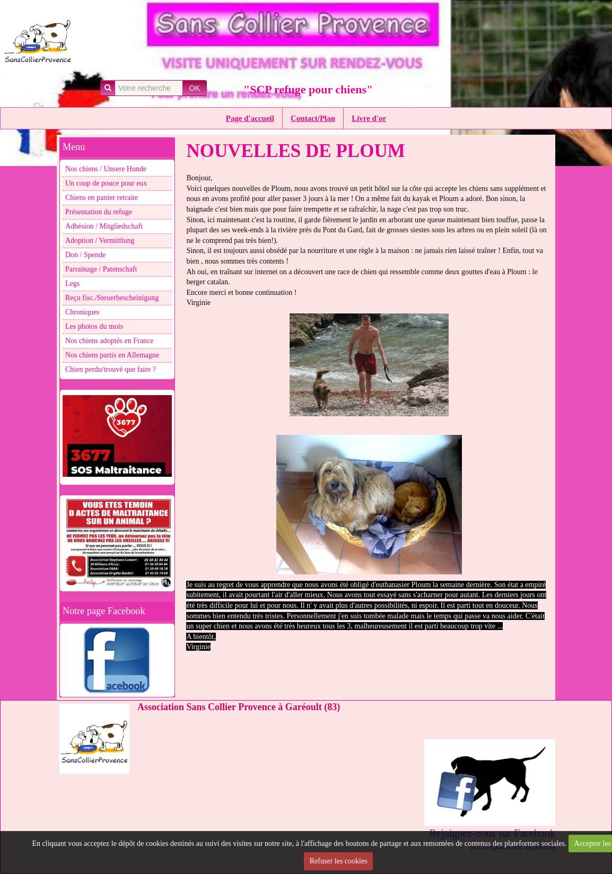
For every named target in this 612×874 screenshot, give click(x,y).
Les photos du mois (94, 326)
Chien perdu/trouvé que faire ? (110, 369)
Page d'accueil (250, 118)
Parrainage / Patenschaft (101, 269)
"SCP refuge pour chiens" (308, 89)
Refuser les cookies (339, 861)
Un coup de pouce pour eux (106, 183)
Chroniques (82, 312)
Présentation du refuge (98, 212)
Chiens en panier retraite (101, 198)
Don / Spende (85, 255)
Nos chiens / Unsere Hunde (105, 169)
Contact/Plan (313, 118)
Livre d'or (369, 118)
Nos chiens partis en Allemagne (112, 355)
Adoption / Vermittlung (99, 240)
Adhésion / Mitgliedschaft (104, 226)
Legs (72, 283)
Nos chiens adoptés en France (109, 341)
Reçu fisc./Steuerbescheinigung (112, 298)
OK (194, 88)
